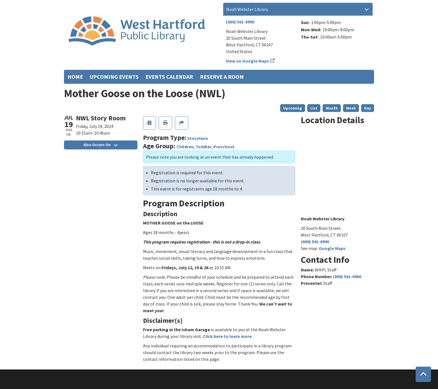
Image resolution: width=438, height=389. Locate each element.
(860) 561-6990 (240, 22)
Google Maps (332, 248)
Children (185, 146)
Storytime (197, 138)
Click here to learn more (227, 336)
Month (332, 108)
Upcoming (292, 108)
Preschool (223, 146)
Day (367, 108)
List (313, 108)
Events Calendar (169, 76)
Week (351, 108)
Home (75, 76)
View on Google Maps (247, 61)
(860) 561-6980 (347, 276)
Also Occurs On (101, 144)
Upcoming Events (114, 76)
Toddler (203, 146)
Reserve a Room (222, 76)
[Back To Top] (423, 374)
